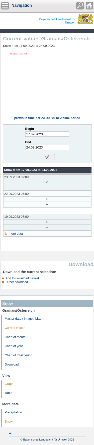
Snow (9, 421)
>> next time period (65, 118)
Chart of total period (18, 355)
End (28, 142)
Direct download (16, 282)
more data (16, 233)
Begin (29, 129)
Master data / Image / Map (23, 318)
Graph (9, 384)
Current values (15, 328)
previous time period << (32, 118)
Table (8, 393)
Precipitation (13, 412)
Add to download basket (22, 278)
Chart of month (15, 337)
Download (12, 364)
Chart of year (14, 346)
